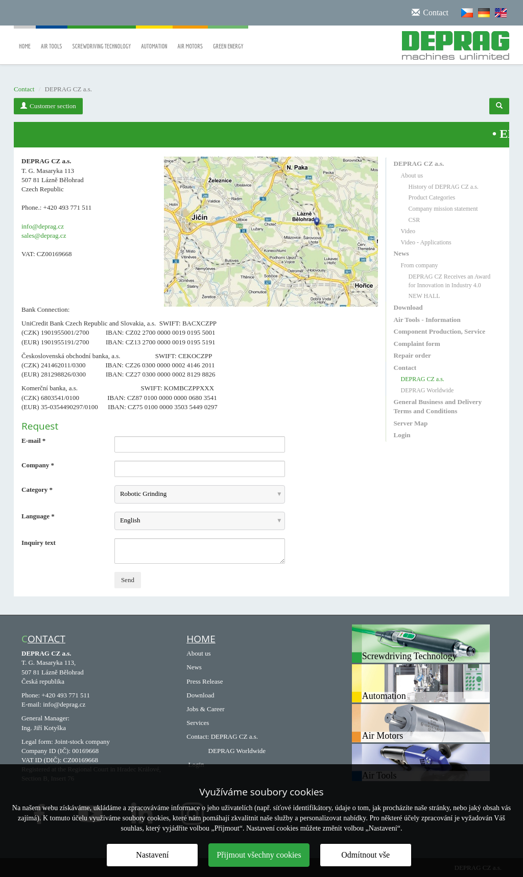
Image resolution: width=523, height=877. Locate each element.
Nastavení (152, 854)
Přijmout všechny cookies (259, 854)
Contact (24, 89)
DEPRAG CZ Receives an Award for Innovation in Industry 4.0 (450, 281)
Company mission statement (443, 208)
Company (37, 465)
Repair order (412, 355)
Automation (154, 39)
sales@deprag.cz (43, 235)
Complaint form (417, 343)
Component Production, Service (440, 331)
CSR (414, 219)
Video (408, 231)
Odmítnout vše (365, 854)
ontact (46, 638)
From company (419, 265)
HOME (200, 638)
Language (38, 516)
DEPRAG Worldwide (427, 390)
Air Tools (51, 39)
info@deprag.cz (42, 226)
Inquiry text (38, 542)
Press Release (204, 681)
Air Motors (190, 39)
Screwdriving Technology (101, 39)
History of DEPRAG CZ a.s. (444, 186)
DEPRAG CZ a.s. (419, 163)
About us (412, 175)
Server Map (411, 423)
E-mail (33, 440)
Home (25, 39)
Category (37, 489)
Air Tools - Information (427, 319)
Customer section (48, 106)
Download (408, 307)
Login (402, 435)
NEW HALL (424, 295)
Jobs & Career (205, 709)
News (401, 253)
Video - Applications (426, 242)
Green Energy (228, 39)
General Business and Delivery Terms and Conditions (438, 406)
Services (197, 722)
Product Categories (432, 197)
